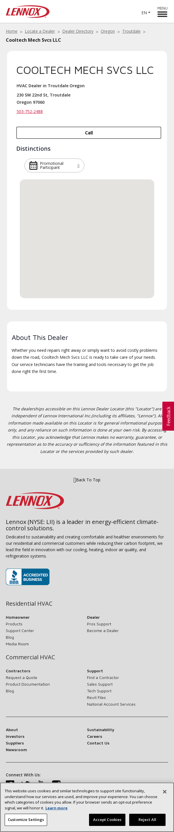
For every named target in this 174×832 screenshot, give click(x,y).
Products (14, 623)
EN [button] (144, 12)
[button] (78, 165)
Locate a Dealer (40, 31)
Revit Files (96, 697)
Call (89, 132)
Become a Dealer (103, 630)
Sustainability (100, 729)
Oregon (108, 31)
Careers (94, 736)
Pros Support (99, 623)
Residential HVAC (29, 603)
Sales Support (100, 684)
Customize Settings (26, 819)
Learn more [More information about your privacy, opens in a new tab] (56, 808)
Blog (10, 637)
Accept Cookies (107, 819)
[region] (87, 807)
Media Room (17, 643)
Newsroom (16, 749)
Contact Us (98, 742)
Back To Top (87, 480)
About (12, 729)
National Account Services (111, 704)
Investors (15, 736)
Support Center (20, 630)
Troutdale (131, 31)
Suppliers (15, 742)
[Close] (164, 791)
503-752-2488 (30, 111)
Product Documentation (28, 684)
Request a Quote (21, 677)
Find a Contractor (103, 677)
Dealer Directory (77, 31)
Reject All (147, 819)
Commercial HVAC (30, 657)
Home (11, 31)
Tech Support (99, 690)
